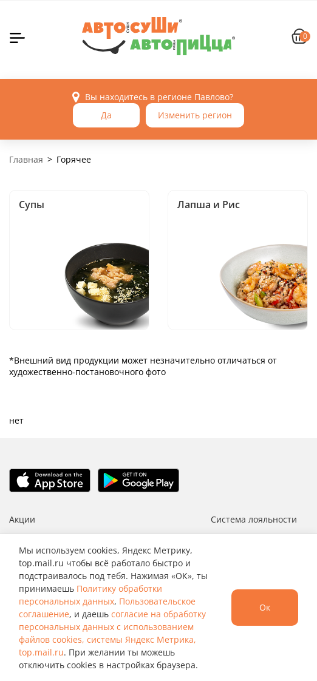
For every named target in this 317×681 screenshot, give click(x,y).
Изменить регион (195, 115)
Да (106, 115)
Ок (264, 607)
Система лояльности (254, 519)
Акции (22, 519)
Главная (26, 159)
